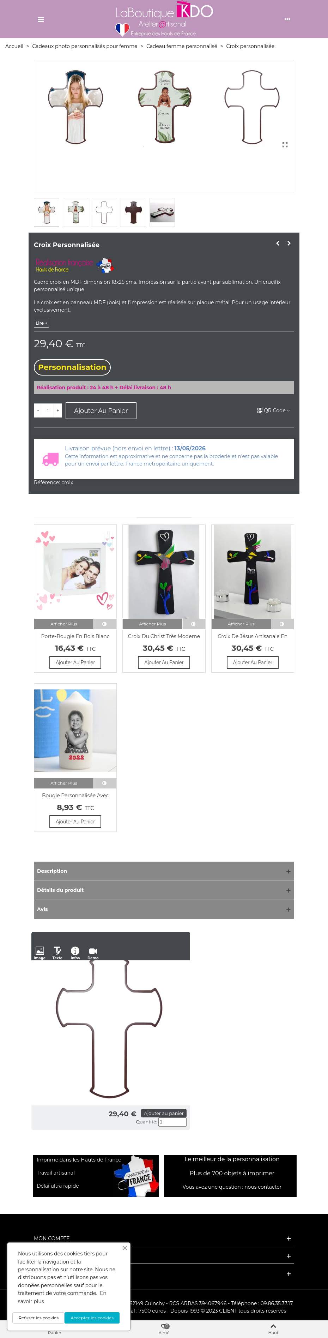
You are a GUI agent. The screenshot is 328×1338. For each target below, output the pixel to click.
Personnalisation (72, 367)
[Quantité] (48, 410)
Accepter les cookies (92, 1317)
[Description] (164, 871)
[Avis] (164, 909)
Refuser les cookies (38, 1317)
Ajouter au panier (164, 1113)
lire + (41, 323)
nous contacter (262, 1187)
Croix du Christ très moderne (164, 636)
